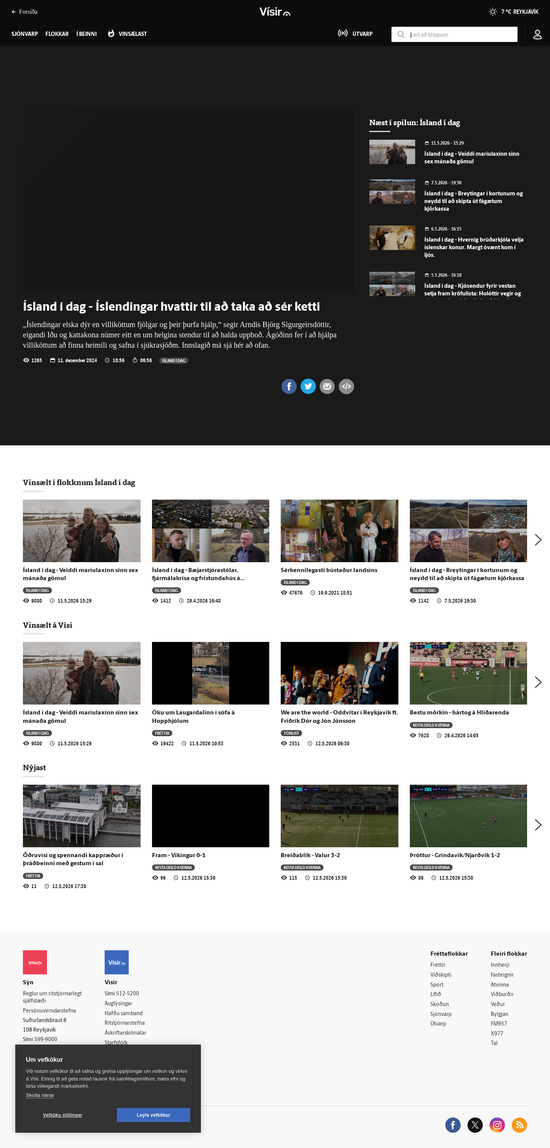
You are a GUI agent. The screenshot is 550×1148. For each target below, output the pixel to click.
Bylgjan (499, 1014)
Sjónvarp (440, 1014)
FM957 (499, 1024)
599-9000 (45, 1040)
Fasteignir (502, 975)
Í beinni (86, 34)
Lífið (435, 995)
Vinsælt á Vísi (48, 625)
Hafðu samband (123, 1014)
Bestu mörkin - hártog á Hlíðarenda (459, 713)
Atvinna (500, 985)
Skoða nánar (40, 1095)
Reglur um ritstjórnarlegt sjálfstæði (52, 997)
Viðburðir (502, 995)
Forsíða (24, 11)
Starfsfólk (116, 1043)
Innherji (500, 965)
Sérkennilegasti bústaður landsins (329, 571)
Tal (494, 1043)
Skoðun (439, 1005)
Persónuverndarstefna (49, 1011)
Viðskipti (440, 975)
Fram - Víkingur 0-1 (179, 856)
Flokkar (57, 34)
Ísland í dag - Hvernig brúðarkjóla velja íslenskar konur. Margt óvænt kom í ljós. (474, 247)
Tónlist (291, 733)
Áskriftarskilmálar (125, 1033)
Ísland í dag (173, 360)
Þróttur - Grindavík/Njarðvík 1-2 (455, 856)
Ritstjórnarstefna (125, 1023)
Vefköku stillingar (62, 1115)
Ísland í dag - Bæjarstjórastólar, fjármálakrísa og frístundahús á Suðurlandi (196, 579)
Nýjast (34, 767)
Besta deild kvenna (431, 725)
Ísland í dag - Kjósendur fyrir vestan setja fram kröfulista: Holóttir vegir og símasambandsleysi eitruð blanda (472, 294)
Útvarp (438, 1024)
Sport (436, 985)
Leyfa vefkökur (153, 1115)
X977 (497, 1034)
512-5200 (127, 994)
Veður (498, 1005)
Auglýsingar (118, 1004)
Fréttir (162, 733)
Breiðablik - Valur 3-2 (310, 856)
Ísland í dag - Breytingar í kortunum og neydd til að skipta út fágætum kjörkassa (473, 201)
